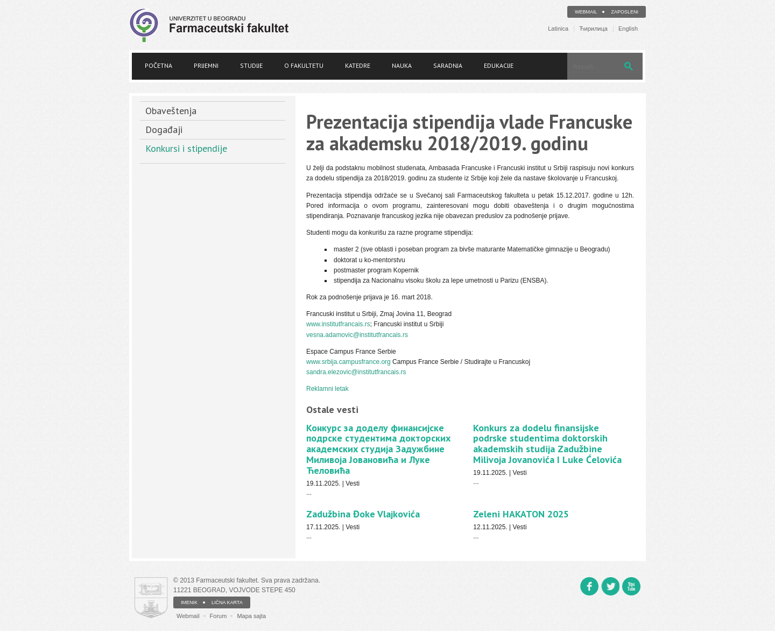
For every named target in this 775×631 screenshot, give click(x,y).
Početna (158, 65)
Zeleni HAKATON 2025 (521, 514)
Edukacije (498, 65)
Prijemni (206, 65)
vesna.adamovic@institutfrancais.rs (357, 335)
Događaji (163, 129)
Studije (251, 65)
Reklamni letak (327, 388)
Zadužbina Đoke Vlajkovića (363, 514)
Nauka (402, 65)
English (628, 29)
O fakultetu (303, 65)
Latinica (558, 29)
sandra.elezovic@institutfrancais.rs (356, 372)
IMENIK (189, 602)
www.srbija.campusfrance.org (348, 362)
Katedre (357, 65)
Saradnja (447, 65)
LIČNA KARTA (227, 602)
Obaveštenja (170, 110)
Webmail (586, 12)
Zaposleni (624, 12)
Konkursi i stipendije (186, 148)
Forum (218, 616)
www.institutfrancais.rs (338, 324)
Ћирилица (593, 29)
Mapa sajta (251, 616)
